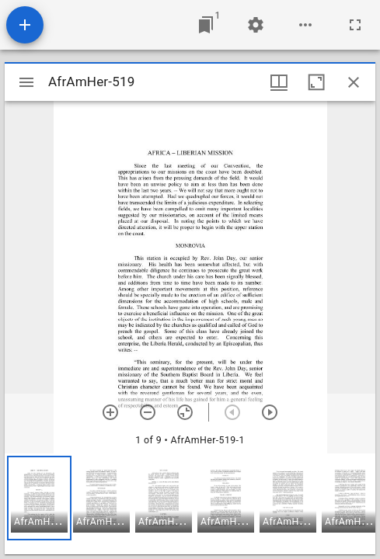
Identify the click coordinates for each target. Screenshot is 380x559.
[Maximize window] (316, 82)
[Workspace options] (305, 24)
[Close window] (353, 82)
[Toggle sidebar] (26, 82)
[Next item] (269, 412)
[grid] (190, 503)
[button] (39, 498)
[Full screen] (355, 24)
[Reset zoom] (185, 412)
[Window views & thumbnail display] (279, 82)
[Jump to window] (206, 24)
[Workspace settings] (255, 24)
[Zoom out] (147, 412)
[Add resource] (25, 24)
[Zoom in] (110, 412)
